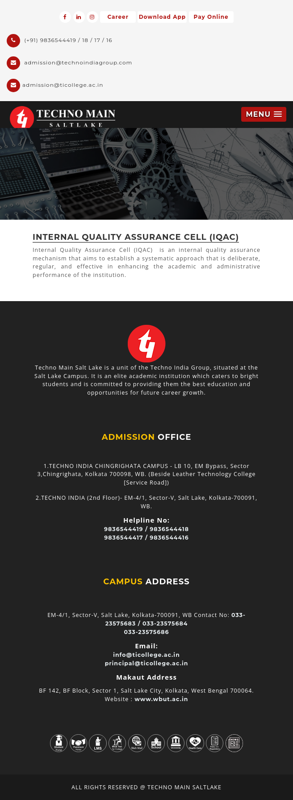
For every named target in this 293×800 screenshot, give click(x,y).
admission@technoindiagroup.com (69, 63)
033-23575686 (146, 632)
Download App (162, 16)
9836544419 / (126, 529)
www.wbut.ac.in (161, 699)
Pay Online (211, 16)
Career (117, 16)
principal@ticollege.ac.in (146, 663)
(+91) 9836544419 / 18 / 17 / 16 (60, 40)
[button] (263, 114)
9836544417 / (126, 537)
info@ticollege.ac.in (146, 654)
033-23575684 (165, 623)
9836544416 (169, 537)
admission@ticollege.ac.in (55, 85)
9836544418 (169, 529)
